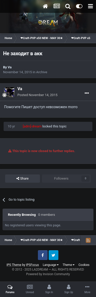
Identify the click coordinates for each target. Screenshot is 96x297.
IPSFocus (32, 265)
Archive (41, 72)
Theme (68, 265)
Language (51, 265)
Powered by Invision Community (48, 274)
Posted (37, 95)
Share (22, 178)
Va (10, 67)
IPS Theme (13, 265)
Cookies (83, 265)
